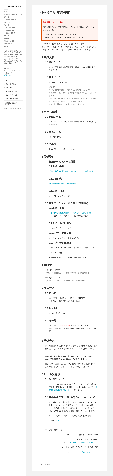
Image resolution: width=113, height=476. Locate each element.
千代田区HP (9, 87)
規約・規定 (7, 36)
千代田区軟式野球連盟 (14, 109)
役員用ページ (8, 46)
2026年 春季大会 (10, 27)
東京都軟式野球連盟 (11, 91)
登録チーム (7, 22)
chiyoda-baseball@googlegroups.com (62, 184)
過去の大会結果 (10, 33)
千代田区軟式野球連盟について (13, 14)
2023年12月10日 (45, 464)
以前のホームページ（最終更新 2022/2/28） (10, 103)
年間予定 (6, 17)
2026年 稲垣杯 (10, 30)
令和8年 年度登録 (11, 19)
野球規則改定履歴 (9, 41)
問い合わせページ (9, 75)
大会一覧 (6, 25)
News (6, 11)
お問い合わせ (8, 43)
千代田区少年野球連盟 (12, 98)
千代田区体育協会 (11, 84)
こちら (56, 420)
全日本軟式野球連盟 (11, 95)
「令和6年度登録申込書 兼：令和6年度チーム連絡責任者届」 (72, 171)
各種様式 (6, 38)
